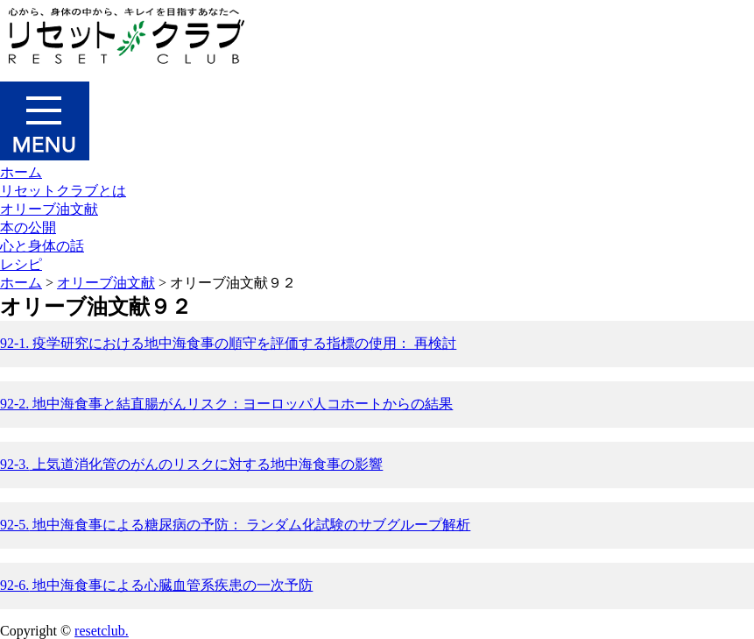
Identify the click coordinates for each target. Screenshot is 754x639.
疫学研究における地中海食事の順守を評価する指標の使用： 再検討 (228, 343)
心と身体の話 (42, 245)
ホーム (21, 172)
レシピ (21, 264)
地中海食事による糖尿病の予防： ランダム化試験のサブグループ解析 (235, 524)
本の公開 (28, 227)
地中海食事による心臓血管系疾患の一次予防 (156, 585)
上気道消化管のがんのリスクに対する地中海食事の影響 (191, 464)
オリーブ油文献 (49, 209)
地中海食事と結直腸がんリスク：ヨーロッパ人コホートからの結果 (226, 403)
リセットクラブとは (63, 190)
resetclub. (101, 630)
